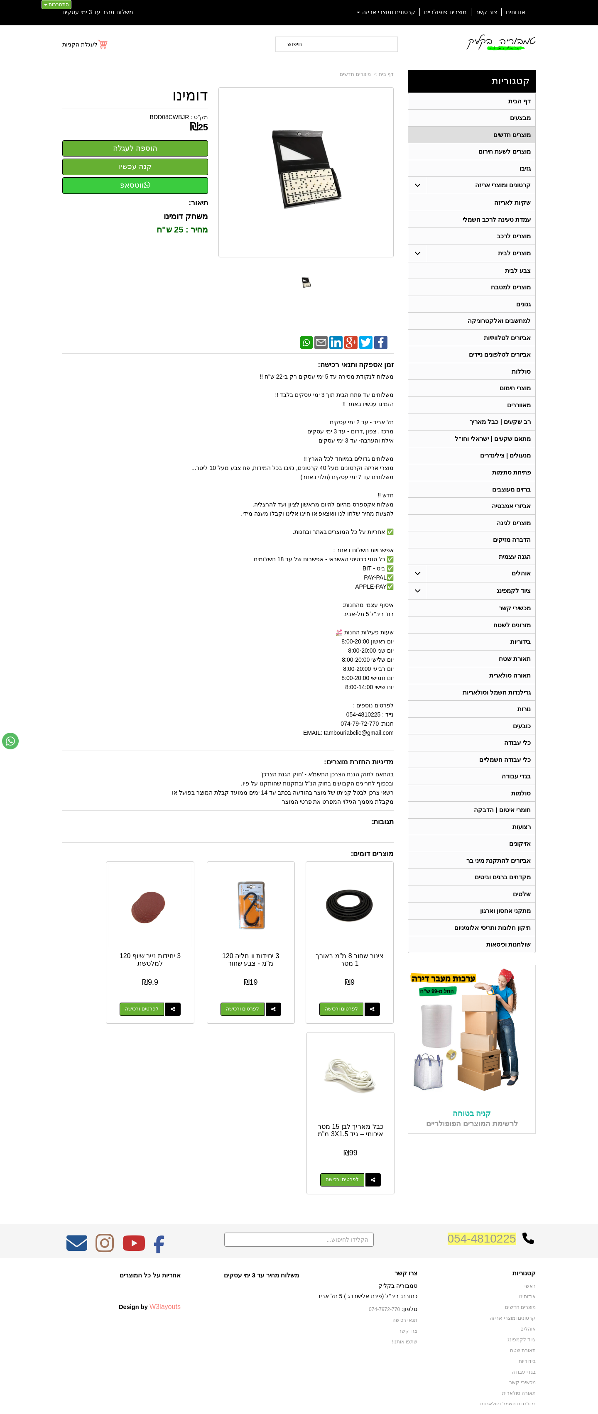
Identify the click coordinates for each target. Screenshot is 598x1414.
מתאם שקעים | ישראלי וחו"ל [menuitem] (493, 442)
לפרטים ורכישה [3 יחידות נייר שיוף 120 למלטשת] (176, 995)
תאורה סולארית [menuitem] (510, 681)
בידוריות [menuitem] (520, 647)
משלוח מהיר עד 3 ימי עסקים (97, 12)
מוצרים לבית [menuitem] (514, 254)
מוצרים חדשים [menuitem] (512, 135)
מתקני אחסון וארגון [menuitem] (505, 919)
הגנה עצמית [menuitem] (515, 561)
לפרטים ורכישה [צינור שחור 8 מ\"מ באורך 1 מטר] (348, 995)
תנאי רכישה (404, 1268)
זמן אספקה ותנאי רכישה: (356, 365)
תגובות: (382, 822)
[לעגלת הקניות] (85, 44)
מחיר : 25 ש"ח (182, 229)
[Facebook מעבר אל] (159, 1197)
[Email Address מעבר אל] (76, 1197)
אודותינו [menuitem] (515, 12)
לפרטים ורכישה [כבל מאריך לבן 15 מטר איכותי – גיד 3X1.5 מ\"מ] (90, 995)
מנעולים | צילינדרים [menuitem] (505, 459)
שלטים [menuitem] (522, 902)
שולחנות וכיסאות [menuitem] (508, 953)
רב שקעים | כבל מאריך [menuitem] (500, 425)
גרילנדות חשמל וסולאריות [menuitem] (497, 698)
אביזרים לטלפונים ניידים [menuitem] (500, 357)
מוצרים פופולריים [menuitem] (445, 12)
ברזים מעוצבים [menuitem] (511, 493)
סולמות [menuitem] (521, 800)
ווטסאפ (135, 185)
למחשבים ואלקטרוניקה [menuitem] (499, 323)
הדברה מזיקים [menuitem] (512, 544)
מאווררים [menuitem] (519, 408)
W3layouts (165, 1254)
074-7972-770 (384, 1257)
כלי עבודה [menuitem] (517, 749)
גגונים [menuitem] (523, 306)
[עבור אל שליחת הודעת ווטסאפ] (10, 741)
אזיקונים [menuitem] (520, 851)
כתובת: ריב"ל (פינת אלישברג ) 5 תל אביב (367, 1244)
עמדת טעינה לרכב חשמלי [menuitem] (497, 220)
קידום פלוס (285, 1399)
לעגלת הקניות (80, 44)
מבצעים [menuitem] (520, 118)
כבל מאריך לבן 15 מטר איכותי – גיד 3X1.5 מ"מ (99, 948)
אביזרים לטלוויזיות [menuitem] (507, 340)
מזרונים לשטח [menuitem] (512, 630)
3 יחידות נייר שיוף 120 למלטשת (185, 945)
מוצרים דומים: (372, 854)
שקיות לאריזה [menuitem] (512, 203)
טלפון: (409, 1257)
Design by (150, 1254)
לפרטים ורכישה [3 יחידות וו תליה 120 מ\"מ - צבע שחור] (262, 995)
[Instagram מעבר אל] (105, 1197)
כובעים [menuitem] (522, 732)
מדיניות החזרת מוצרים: (359, 762)
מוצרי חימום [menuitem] (515, 391)
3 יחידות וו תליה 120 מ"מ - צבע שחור (271, 948)
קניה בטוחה (472, 1122)
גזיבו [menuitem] (525, 169)
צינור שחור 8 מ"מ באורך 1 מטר (357, 945)
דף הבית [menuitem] (519, 101)
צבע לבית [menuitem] (518, 272)
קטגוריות (511, 80)
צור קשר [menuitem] (486, 12)
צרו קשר (406, 1221)
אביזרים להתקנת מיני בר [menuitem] (498, 868)
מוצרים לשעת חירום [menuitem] (504, 152)
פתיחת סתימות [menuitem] (511, 476)
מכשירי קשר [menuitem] (515, 613)
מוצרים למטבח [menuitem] (511, 289)
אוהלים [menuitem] (521, 578)
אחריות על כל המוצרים (150, 1223)
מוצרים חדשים (355, 74)
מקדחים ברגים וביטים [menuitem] (503, 885)
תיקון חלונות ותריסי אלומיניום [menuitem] (492, 936)
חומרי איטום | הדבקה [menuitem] (502, 817)
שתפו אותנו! (404, 1289)
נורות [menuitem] (524, 715)
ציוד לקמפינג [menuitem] (514, 595)
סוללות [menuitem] (521, 374)
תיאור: (198, 203)
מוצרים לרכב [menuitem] (514, 237)
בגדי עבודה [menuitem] (516, 783)
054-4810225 (482, 1186)
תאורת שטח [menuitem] (515, 664)
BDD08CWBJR (169, 117)
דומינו (190, 95)
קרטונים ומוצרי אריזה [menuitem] (386, 12)
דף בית (386, 74)
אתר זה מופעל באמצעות (299, 1399)
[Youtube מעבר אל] (133, 1197)
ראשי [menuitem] (530, 1234)
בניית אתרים (263, 1399)
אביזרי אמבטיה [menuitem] (511, 510)
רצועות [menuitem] (521, 834)
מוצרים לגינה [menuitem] (514, 527)
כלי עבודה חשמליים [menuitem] (505, 766)
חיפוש (294, 44)
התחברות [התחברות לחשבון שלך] (56, 4)
